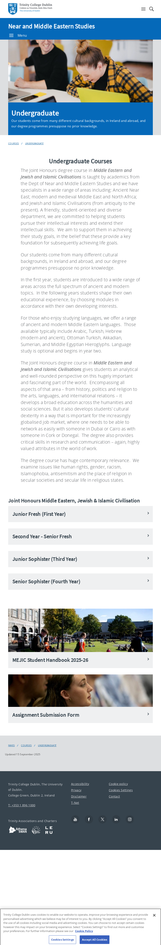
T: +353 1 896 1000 (21, 805)
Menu (18, 35)
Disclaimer (79, 796)
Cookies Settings (121, 790)
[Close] (154, 918)
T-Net (75, 803)
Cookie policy (118, 784)
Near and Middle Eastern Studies (51, 26)
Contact (114, 796)
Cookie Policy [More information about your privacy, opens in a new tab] (84, 934)
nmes (11, 745)
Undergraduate (34, 143)
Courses (13, 143)
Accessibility (80, 784)
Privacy (76, 790)
